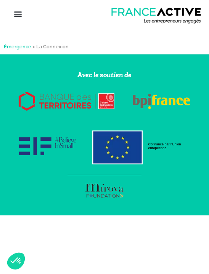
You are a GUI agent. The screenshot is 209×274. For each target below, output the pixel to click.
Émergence (17, 46)
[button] (17, 13)
